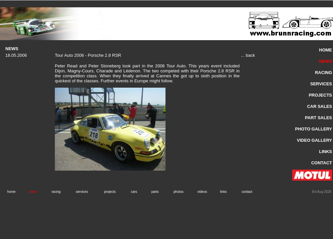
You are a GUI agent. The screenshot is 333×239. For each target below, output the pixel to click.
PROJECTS (320, 95)
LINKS (325, 151)
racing (56, 192)
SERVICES (321, 83)
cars (134, 192)
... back (248, 55)
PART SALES (318, 117)
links (223, 192)
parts (155, 192)
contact (247, 192)
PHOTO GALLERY (313, 128)
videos (202, 192)
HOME (325, 49)
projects (110, 192)
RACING (323, 72)
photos (178, 192)
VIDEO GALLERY (314, 140)
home (11, 192)
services (82, 192)
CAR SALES (319, 106)
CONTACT (321, 162)
